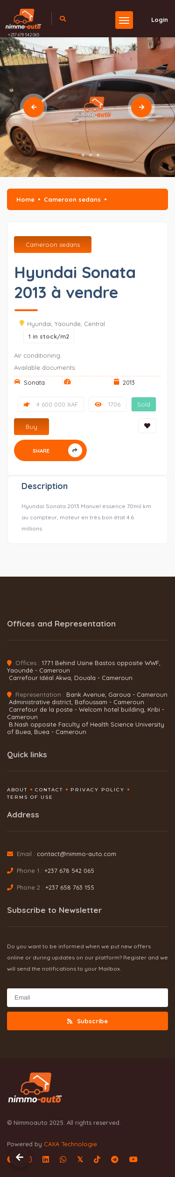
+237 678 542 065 (23, 34)
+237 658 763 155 (69, 887)
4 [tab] (98, 155)
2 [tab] (83, 155)
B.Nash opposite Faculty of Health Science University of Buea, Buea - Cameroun (85, 728)
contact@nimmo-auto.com (76, 853)
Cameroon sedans (72, 199)
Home (25, 199)
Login (154, 19)
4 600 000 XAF (51, 404)
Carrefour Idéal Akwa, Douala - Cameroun (71, 677)
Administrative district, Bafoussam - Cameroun (76, 702)
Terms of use (30, 797)
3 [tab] (90, 155)
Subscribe (87, 1021)
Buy (31, 426)
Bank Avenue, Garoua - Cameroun (117, 694)
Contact (49, 790)
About (17, 790)
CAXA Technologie (70, 1144)
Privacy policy (97, 790)
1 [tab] (75, 155)
